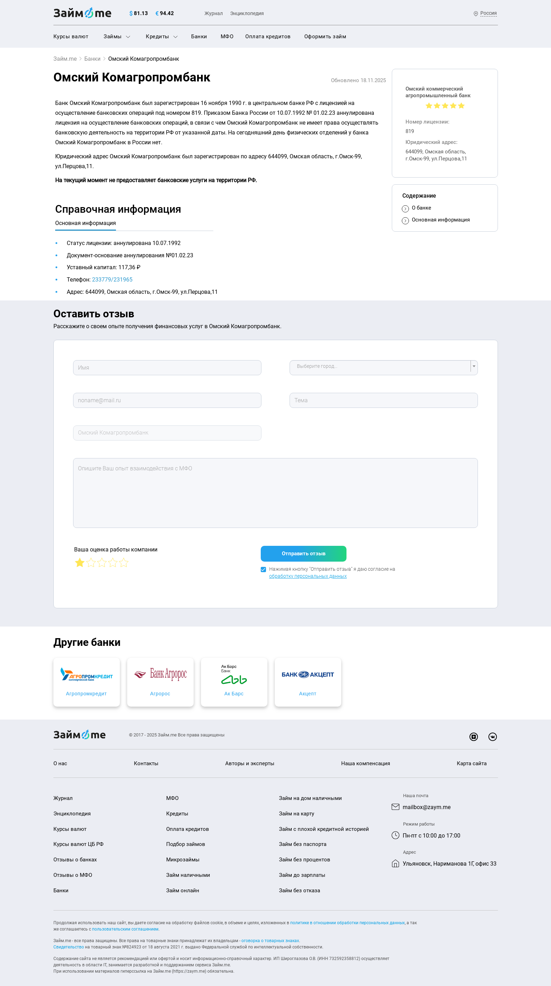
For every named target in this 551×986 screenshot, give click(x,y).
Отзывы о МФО (72, 871)
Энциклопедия (247, 13)
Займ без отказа (299, 886)
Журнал (214, 13)
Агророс (219, 689)
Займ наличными (188, 871)
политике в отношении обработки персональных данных (347, 918)
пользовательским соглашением (125, 924)
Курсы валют (71, 36)
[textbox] (381, 368)
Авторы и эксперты (249, 759)
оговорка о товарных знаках (270, 936)
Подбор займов (185, 840)
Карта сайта (472, 759)
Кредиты (162, 36)
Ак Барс (332, 689)
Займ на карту (296, 809)
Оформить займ (325, 36)
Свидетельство (68, 942)
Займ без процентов (304, 855)
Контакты (146, 759)
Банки (199, 36)
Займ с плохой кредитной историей (324, 825)
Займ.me (65, 58)
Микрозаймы (183, 855)
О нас (60, 759)
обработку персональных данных (308, 572)
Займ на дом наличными (310, 794)
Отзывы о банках (75, 855)
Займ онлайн (182, 886)
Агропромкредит (106, 689)
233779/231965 (112, 279)
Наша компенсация (365, 759)
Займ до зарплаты (302, 871)
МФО (227, 36)
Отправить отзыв (303, 549)
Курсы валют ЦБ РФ (78, 840)
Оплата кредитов (268, 36)
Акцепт (445, 689)
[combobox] (384, 367)
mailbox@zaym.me (426, 803)
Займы (117, 36)
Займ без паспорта (302, 840)
